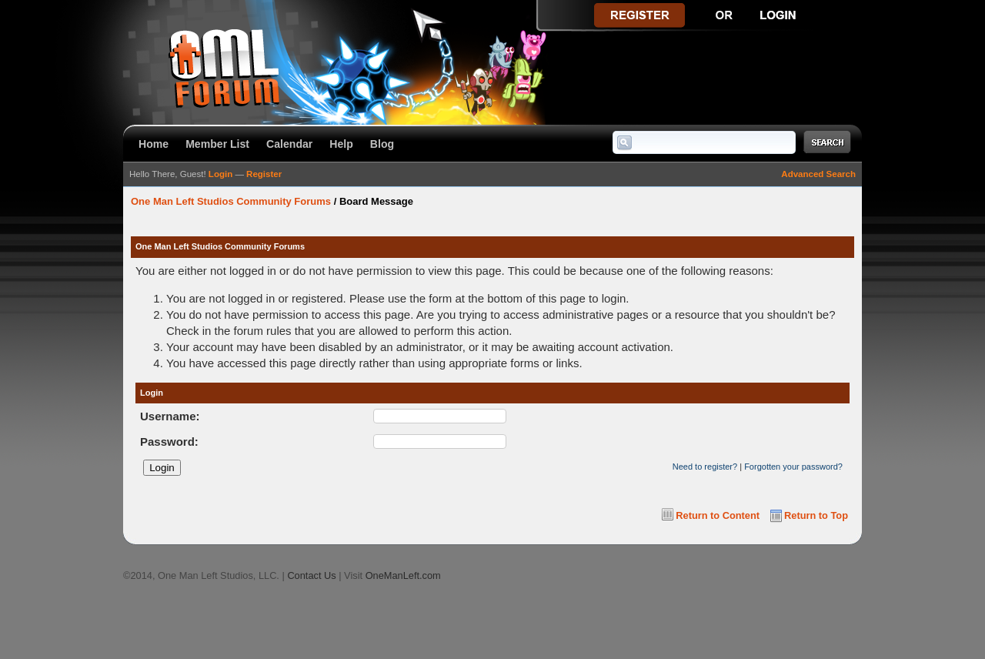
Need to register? (705, 466)
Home (154, 144)
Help (341, 144)
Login (220, 174)
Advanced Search (818, 174)
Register (264, 174)
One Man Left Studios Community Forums (231, 201)
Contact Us (311, 575)
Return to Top (816, 515)
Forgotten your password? (793, 466)
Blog (382, 144)
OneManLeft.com (403, 575)
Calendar (289, 144)
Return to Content (718, 515)
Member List (217, 144)
